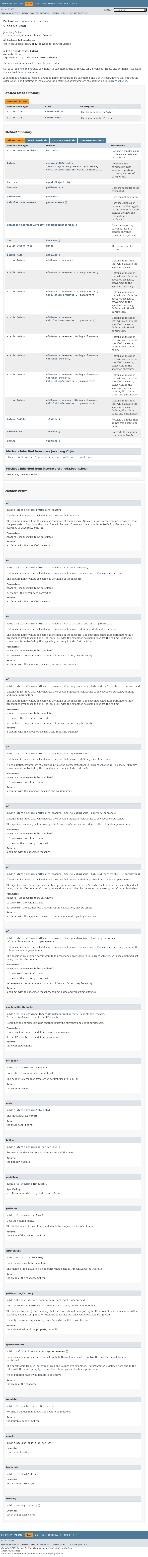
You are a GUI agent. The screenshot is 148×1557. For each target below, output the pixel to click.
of (47, 260)
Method (44, 13)
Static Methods (37, 140)
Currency (80, 272)
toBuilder (52, 419)
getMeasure (53, 187)
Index (67, 4)
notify (49, 457)
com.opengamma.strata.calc (32, 21)
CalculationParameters (61, 169)
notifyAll (62, 457)
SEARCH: (108, 10)
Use (37, 4)
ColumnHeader (15, 431)
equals (50, 182)
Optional (12, 224)
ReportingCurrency (59, 166)
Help (74, 4)
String (78, 336)
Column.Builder (55, 111)
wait (74, 457)
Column (11, 163)
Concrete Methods (92, 140)
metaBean (51, 255)
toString (51, 441)
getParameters (55, 202)
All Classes (7, 9)
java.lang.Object (12, 32)
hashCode (51, 240)
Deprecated (55, 4)
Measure (12, 187)
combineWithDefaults (59, 163)
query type (37, 1369)
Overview (6, 4)
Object (19, 54)
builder (51, 150)
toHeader (51, 431)
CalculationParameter (60, 295)
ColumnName (14, 196)
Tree (43, 4)
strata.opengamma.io (53, 1553)
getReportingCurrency (60, 224)
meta (49, 245)
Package (18, 4)
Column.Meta (53, 117)
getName (51, 196)
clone (10, 457)
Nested (16, 13)
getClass (36, 457)
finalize (22, 457)
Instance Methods (63, 140)
